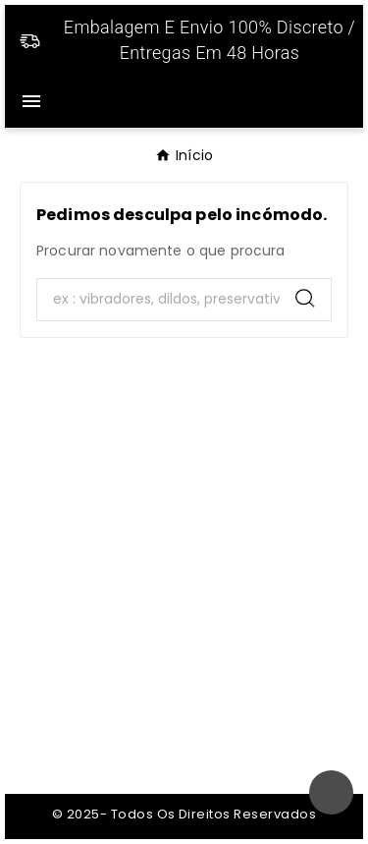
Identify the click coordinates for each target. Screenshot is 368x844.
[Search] (158, 299)
